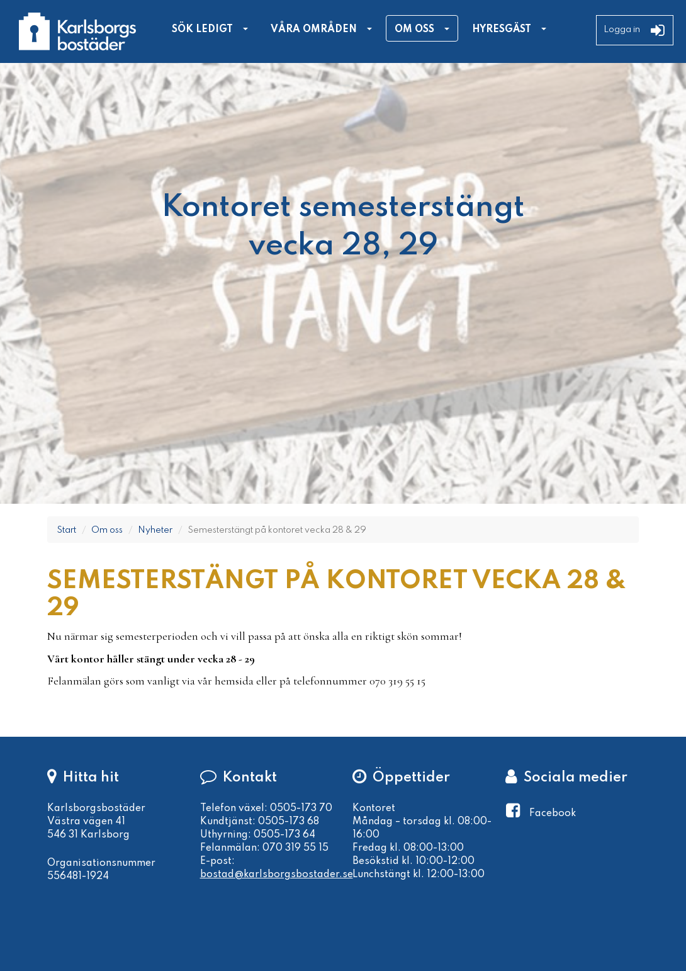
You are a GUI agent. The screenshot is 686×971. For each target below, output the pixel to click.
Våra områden (314, 30)
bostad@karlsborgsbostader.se (276, 875)
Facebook (552, 814)
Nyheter (155, 530)
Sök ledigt (202, 30)
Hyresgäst (501, 30)
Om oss (414, 30)
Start (66, 530)
